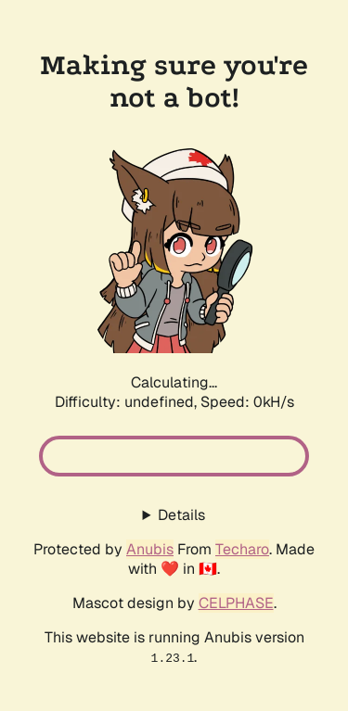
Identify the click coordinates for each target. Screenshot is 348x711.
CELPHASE (236, 603)
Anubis (150, 549)
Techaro (242, 549)
